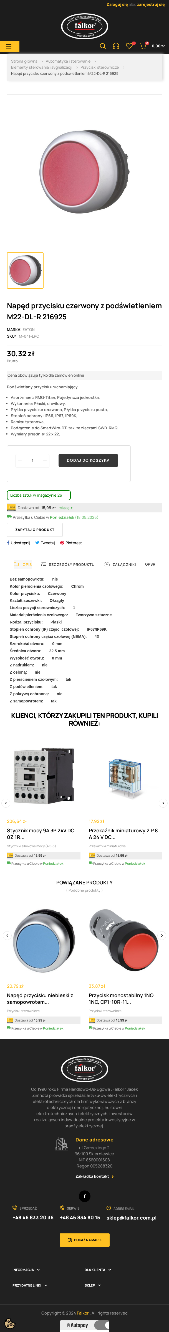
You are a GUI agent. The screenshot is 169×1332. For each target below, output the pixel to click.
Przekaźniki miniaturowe (107, 846)
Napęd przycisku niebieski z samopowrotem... (40, 998)
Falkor (83, 1313)
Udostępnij (20, 542)
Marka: (14, 329)
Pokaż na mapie (88, 1240)
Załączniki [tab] (120, 564)
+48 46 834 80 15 (80, 1217)
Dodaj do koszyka (88, 460)
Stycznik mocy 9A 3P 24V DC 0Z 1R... (40, 833)
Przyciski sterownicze (23, 1010)
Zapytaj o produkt (34, 529)
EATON (28, 329)
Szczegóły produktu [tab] (68, 564)
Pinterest (73, 542)
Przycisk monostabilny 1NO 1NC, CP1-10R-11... (121, 998)
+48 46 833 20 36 (33, 1217)
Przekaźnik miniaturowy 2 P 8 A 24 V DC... (123, 833)
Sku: (11, 336)
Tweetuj (48, 542)
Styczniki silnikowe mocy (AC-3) (31, 846)
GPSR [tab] (150, 564)
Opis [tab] (23, 564)
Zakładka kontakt (92, 1176)
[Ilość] (32, 460)
